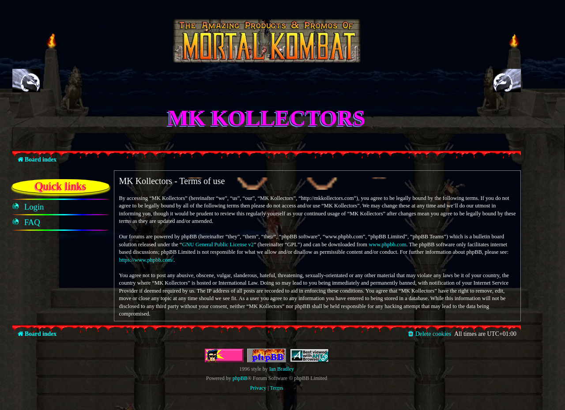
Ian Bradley (281, 369)
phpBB (240, 378)
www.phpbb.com (387, 244)
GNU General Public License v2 (217, 244)
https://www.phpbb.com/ (146, 260)
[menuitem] (34, 207)
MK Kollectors (266, 117)
